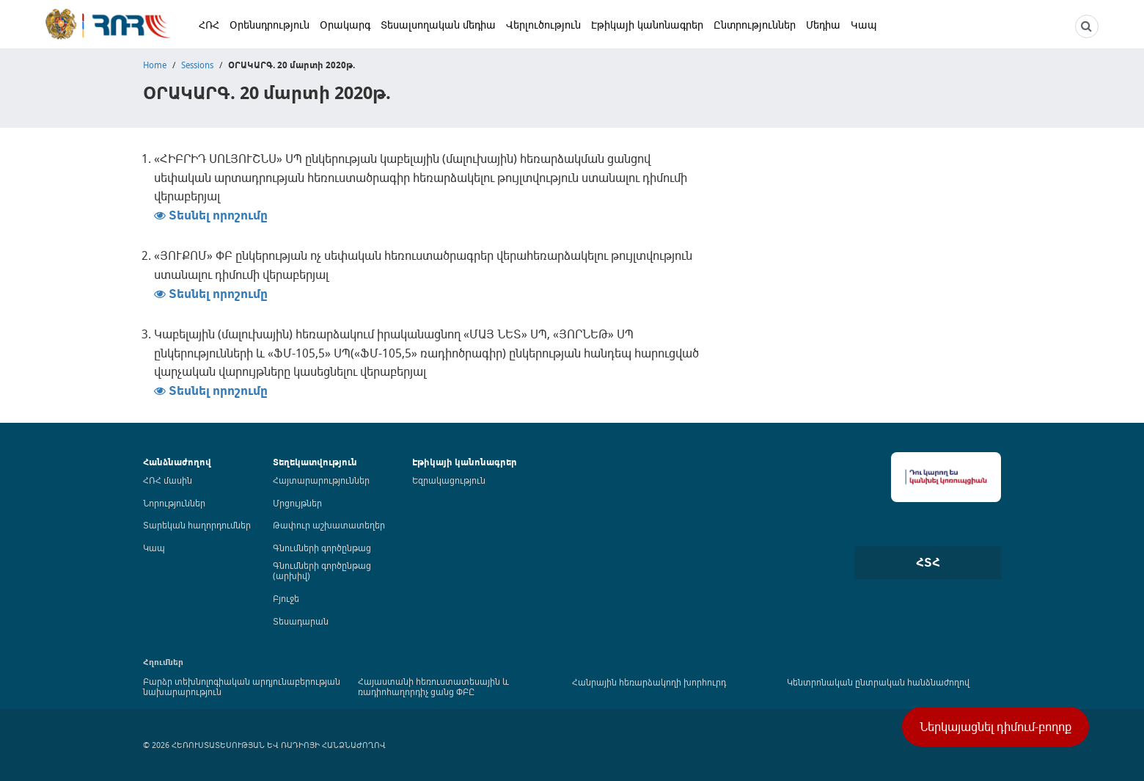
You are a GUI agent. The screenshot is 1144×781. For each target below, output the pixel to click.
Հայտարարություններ (321, 480)
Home (154, 64)
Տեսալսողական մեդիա (438, 25)
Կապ (864, 25)
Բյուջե (286, 598)
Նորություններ (174, 503)
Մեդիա (823, 25)
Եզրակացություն (448, 480)
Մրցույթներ (297, 503)
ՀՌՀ (209, 25)
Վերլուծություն (543, 25)
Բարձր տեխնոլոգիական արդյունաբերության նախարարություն (241, 686)
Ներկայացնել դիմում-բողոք (995, 727)
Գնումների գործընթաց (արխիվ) (322, 570)
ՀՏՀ (928, 562)
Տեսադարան (301, 621)
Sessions (197, 64)
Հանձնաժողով (177, 462)
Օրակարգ (345, 25)
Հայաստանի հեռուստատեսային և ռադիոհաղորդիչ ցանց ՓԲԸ (433, 686)
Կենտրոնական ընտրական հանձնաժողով (878, 682)
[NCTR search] (1087, 26)
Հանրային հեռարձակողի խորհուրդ (649, 682)
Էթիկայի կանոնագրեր (647, 25)
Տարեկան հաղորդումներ (197, 525)
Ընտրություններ (755, 25)
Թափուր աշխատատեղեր (329, 525)
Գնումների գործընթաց (322, 547)
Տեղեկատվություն (315, 462)
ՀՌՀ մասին (167, 480)
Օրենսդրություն (269, 25)
